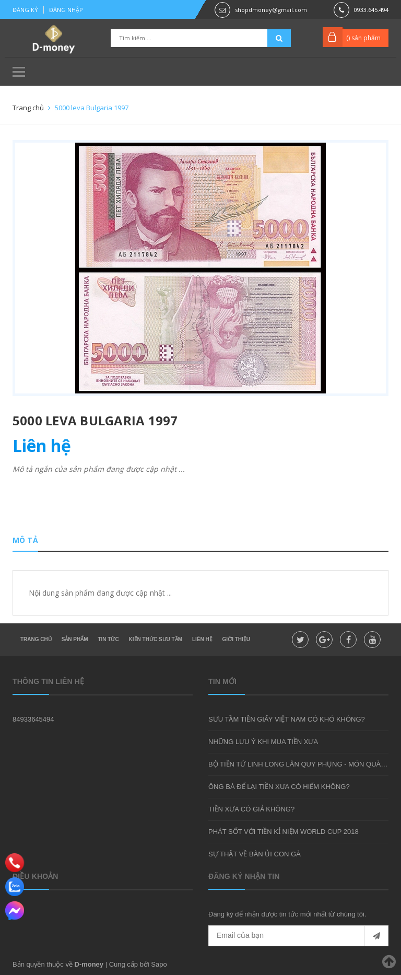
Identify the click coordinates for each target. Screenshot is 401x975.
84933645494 (33, 719)
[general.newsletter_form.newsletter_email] (298, 935)
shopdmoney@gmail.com (271, 10)
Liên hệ (202, 639)
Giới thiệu (236, 639)
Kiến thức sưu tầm (155, 639)
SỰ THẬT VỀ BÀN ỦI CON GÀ (254, 854)
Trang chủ (36, 639)
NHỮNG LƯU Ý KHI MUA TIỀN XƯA (263, 742)
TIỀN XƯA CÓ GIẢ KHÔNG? (251, 809)
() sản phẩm (363, 37)
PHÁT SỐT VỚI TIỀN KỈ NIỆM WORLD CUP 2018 (283, 831)
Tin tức (108, 639)
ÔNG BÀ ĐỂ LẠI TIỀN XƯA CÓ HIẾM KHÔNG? (279, 787)
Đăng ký (25, 10)
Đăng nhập (66, 10)
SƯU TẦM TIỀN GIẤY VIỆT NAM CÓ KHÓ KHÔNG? (286, 719)
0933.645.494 (371, 10)
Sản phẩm (75, 639)
